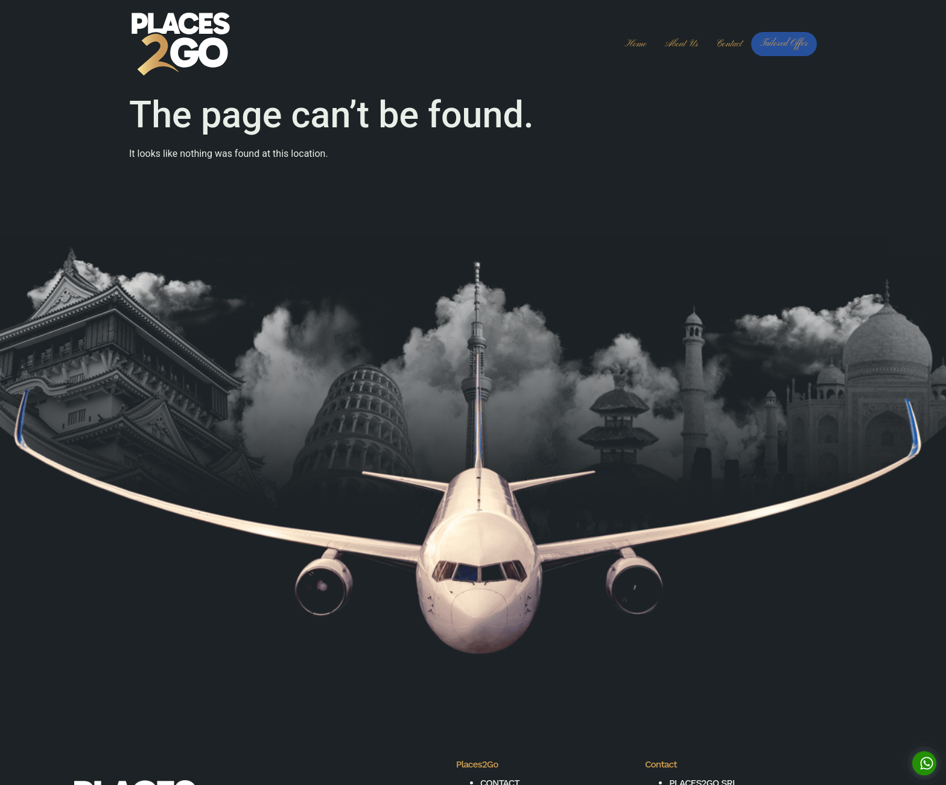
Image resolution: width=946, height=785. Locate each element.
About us (680, 44)
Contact (729, 44)
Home (636, 44)
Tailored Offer (784, 43)
